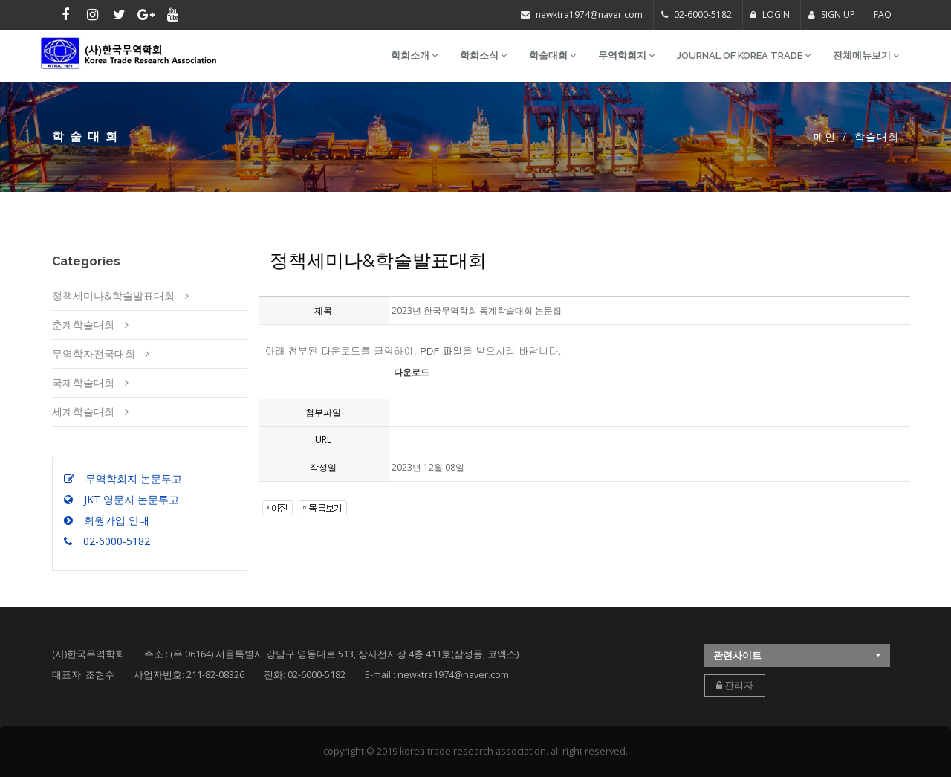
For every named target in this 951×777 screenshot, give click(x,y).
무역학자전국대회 (93, 353)
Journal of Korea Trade (744, 55)
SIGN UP (831, 14)
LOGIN (770, 14)
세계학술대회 (83, 411)
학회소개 (414, 55)
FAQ (883, 14)
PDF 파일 (441, 351)
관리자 (734, 685)
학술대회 (552, 55)
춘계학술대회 (83, 324)
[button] (797, 655)
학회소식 (483, 55)
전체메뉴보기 (866, 55)
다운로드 (411, 372)
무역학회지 (626, 55)
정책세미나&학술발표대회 (113, 295)
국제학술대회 (83, 382)
